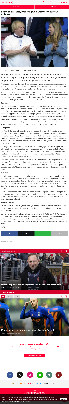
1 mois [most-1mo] (16, 296)
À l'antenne (52, 7)
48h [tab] (3, 296)
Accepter (63, 399)
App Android (58, 375)
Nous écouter (65, 2)
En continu (17, 7)
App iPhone (49, 375)
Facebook (10, 375)
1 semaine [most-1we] (9, 296)
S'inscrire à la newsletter (34, 355)
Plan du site (42, 393)
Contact (37, 393)
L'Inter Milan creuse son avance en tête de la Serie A (27, 330)
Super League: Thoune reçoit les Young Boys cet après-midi (31, 284)
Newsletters (40, 375)
